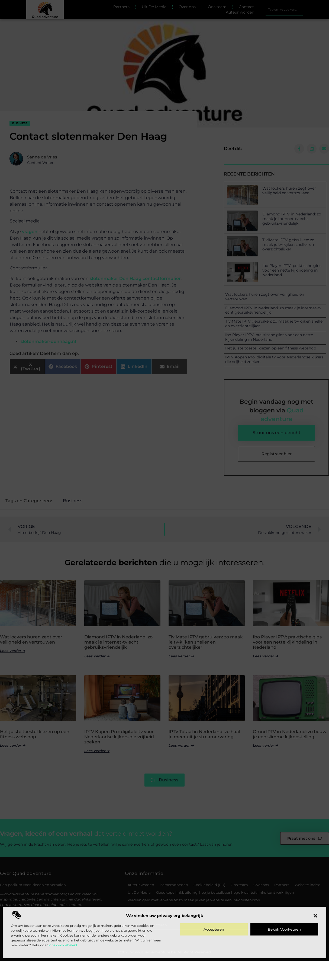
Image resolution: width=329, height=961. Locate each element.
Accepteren (214, 929)
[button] (315, 915)
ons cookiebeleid (63, 945)
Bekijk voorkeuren (284, 929)
